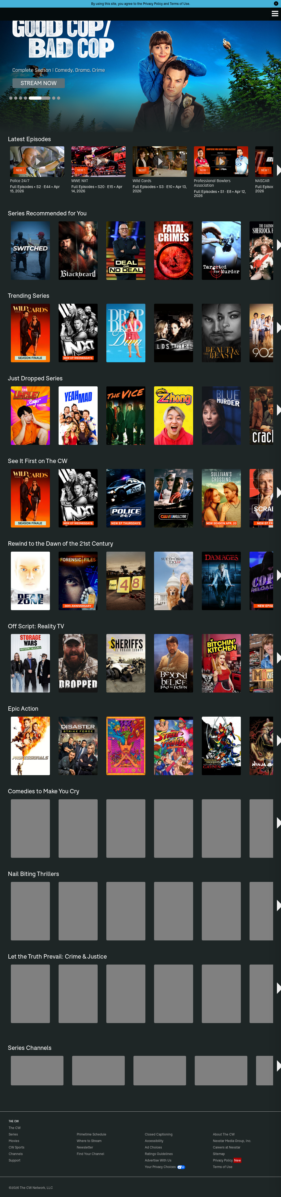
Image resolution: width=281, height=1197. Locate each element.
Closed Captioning (159, 1134)
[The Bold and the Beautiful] (37, 1070)
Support (14, 1160)
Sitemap (219, 1154)
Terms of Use (179, 4)
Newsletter (85, 1147)
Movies (14, 1141)
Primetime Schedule (91, 1134)
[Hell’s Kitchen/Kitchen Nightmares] (160, 1070)
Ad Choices (153, 1147)
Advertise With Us (158, 1160)
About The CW (224, 1134)
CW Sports (16, 1147)
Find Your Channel (90, 1154)
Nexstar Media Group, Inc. (232, 1141)
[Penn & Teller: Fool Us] (98, 1070)
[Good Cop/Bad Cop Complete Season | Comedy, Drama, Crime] (140, 77)
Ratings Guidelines (159, 1154)
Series (13, 1134)
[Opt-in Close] (276, 3)
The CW (9, 12)
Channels (16, 1154)
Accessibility (154, 1141)
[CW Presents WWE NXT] (221, 1070)
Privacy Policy (153, 4)
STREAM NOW (39, 83)
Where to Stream (89, 1141)
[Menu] (275, 13)
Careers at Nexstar (226, 1147)
